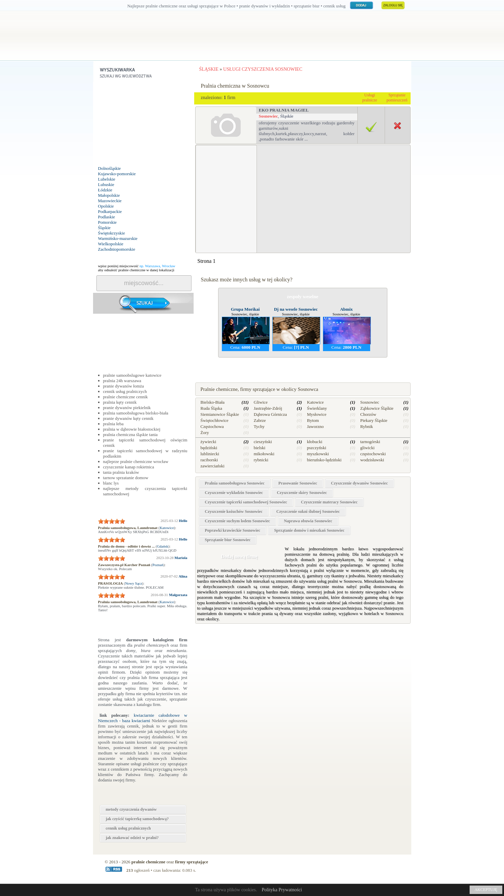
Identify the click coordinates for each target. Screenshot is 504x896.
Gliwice (261, 402)
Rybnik (366, 426)
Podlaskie (106, 216)
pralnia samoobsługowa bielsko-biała (136, 412)
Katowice (167, 528)
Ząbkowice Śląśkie (377, 408)
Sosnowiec (268, 116)
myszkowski (318, 453)
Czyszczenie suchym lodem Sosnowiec (237, 521)
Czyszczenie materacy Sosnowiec (329, 502)
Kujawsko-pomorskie (117, 173)
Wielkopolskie (110, 243)
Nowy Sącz (133, 583)
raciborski (209, 459)
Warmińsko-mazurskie (118, 238)
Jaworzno (315, 426)
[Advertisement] (143, 124)
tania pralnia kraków (121, 472)
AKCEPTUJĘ (486, 889)
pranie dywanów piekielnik (127, 407)
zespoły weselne (302, 296)
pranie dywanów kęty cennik (128, 418)
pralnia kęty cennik (120, 402)
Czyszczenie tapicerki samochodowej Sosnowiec (246, 502)
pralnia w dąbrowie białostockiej (131, 429)
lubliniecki (210, 453)
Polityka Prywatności (282, 889)
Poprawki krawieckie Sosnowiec (233, 530)
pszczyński (316, 447)
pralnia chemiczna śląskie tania (130, 434)
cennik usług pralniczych (125, 391)
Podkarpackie (110, 211)
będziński (209, 447)
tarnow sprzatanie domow (125, 477)
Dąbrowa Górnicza (270, 414)
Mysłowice (317, 414)
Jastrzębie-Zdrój (268, 408)
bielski (260, 447)
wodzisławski (372, 459)
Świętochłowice (215, 420)
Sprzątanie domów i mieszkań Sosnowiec (309, 530)
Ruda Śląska (212, 408)
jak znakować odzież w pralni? (132, 837)
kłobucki (315, 441)
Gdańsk (162, 546)
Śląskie (104, 227)
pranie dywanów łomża (123, 386)
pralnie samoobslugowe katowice (132, 375)
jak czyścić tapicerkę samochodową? (137, 818)
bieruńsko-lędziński (324, 459)
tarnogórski (370, 441)
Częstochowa (212, 426)
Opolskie (106, 206)
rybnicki (261, 459)
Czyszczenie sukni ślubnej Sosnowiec (308, 511)
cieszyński (263, 441)
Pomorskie (107, 222)
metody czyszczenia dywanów (131, 809)
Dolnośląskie (109, 168)
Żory (205, 432)
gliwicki (367, 447)
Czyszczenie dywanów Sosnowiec (359, 483)
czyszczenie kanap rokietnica (128, 466)
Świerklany (317, 408)
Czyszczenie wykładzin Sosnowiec (234, 492)
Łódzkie (105, 189)
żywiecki (208, 441)
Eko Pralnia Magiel (284, 110)
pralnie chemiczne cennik (125, 396)
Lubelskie (106, 179)
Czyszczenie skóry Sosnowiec (302, 492)
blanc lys (111, 483)
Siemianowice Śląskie (220, 414)
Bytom (313, 420)
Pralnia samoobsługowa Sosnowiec (235, 483)
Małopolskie (109, 195)
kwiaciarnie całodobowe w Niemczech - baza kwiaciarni (142, 718)
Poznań (157, 565)
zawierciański (213, 465)
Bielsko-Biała (213, 402)
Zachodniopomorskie (116, 249)
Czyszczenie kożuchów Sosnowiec (234, 511)
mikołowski (264, 453)
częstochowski (373, 453)
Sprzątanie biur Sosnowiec (228, 539)
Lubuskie (106, 184)
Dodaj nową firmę (239, 556)
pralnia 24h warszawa (122, 380)
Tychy (259, 426)
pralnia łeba (113, 423)
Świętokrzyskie (111, 233)
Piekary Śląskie (374, 420)
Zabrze (260, 420)
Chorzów (368, 414)
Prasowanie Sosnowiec (297, 483)
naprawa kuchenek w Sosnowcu (302, 365)
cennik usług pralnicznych (128, 828)
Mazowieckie (110, 200)
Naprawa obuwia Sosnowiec (308, 521)
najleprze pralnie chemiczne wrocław (136, 461)
